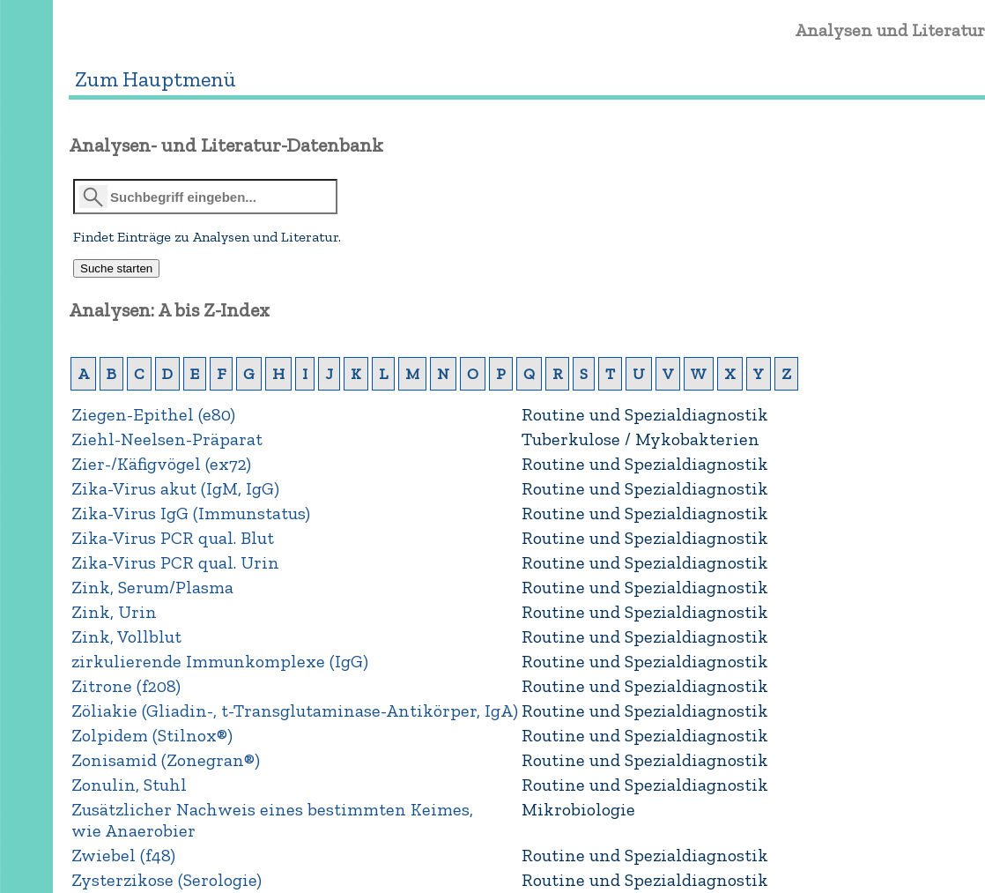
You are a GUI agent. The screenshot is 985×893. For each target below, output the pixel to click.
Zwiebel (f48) (123, 855)
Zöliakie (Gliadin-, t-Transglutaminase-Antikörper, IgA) (294, 710)
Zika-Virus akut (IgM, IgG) (175, 488)
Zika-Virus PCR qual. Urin (175, 562)
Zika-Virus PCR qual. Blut (172, 537)
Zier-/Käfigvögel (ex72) (161, 463)
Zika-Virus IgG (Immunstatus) (190, 513)
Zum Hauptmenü (155, 79)
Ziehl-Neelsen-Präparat (167, 439)
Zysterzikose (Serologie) (166, 879)
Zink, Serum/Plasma (152, 587)
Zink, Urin (114, 611)
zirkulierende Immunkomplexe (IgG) (219, 661)
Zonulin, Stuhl (129, 784)
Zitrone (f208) (126, 685)
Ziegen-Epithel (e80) (153, 414)
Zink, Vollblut (126, 636)
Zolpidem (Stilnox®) (152, 735)
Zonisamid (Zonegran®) (165, 759)
